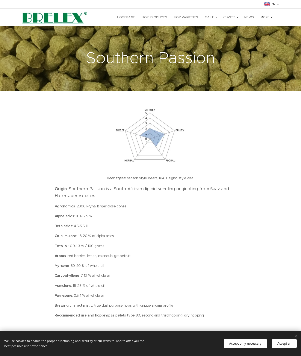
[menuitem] (112, 17)
